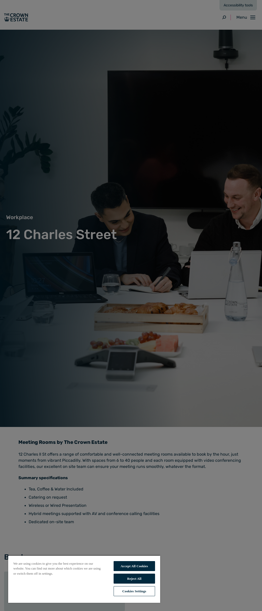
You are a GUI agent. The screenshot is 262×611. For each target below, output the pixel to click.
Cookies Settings (134, 591)
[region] (84, 579)
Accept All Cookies (134, 566)
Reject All (134, 579)
